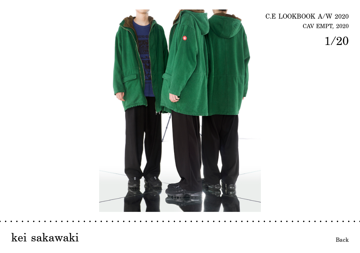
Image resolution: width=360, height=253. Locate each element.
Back (342, 239)
